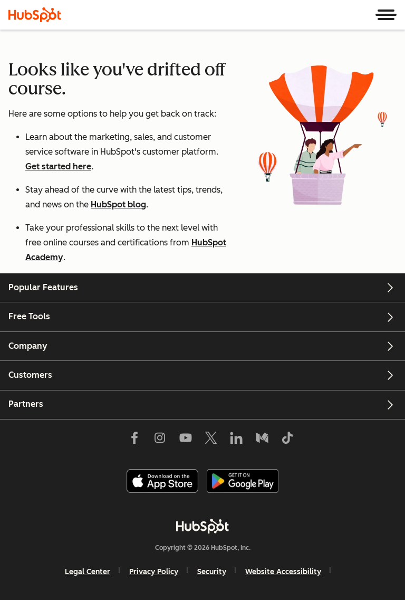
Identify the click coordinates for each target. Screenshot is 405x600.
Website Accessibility (283, 571)
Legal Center (87, 571)
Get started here (58, 166)
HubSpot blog (118, 204)
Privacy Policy (153, 571)
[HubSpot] (34, 15)
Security (211, 571)
